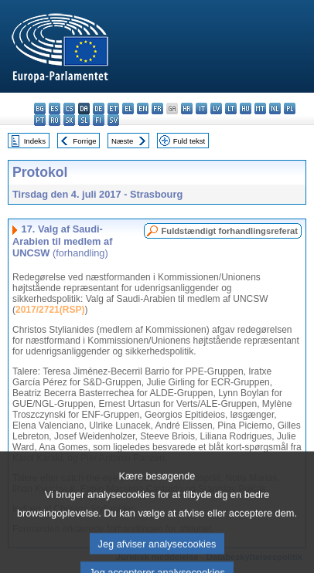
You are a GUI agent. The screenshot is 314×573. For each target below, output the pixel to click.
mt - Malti (260, 108)
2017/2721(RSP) (49, 309)
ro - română (54, 120)
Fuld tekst (189, 141)
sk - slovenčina (69, 120)
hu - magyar (245, 108)
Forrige (84, 141)
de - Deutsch (98, 108)
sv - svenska (113, 120)
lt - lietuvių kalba (231, 108)
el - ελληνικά (128, 108)
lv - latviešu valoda (216, 108)
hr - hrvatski (187, 108)
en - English (142, 108)
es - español (54, 108)
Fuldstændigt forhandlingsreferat (229, 231)
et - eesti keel (113, 108)
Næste (122, 141)
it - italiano (201, 108)
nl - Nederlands (275, 108)
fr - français (157, 108)
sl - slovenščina (84, 120)
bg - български (40, 108)
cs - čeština (69, 108)
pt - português (40, 120)
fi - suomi (98, 120)
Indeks (35, 141)
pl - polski (289, 108)
